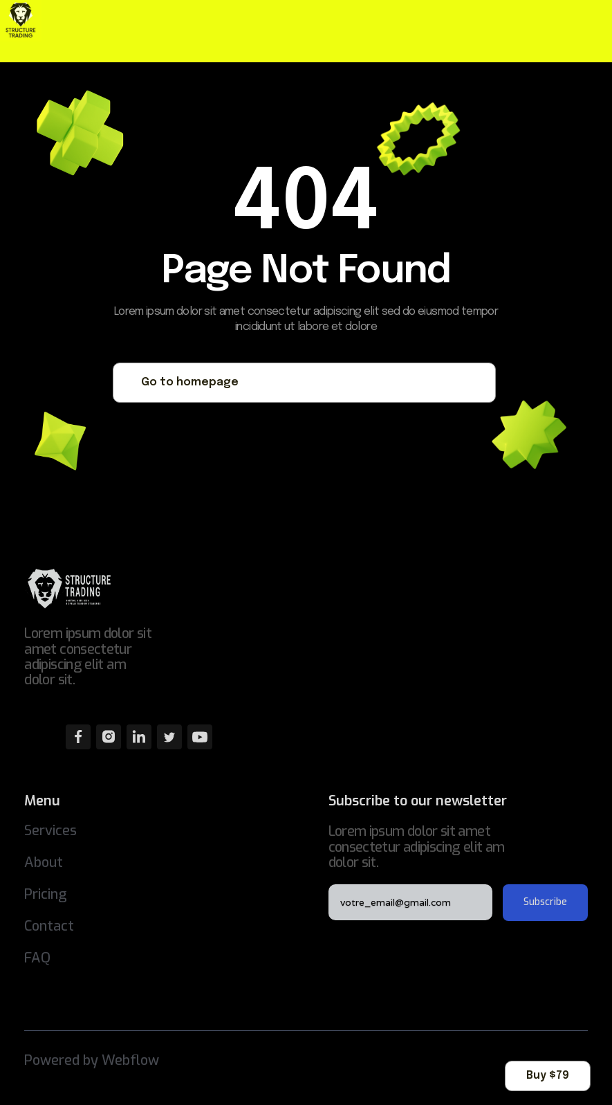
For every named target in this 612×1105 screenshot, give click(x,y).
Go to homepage (190, 382)
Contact (49, 926)
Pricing (45, 894)
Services (50, 830)
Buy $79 (547, 1075)
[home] (31, 21)
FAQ (37, 958)
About (43, 862)
